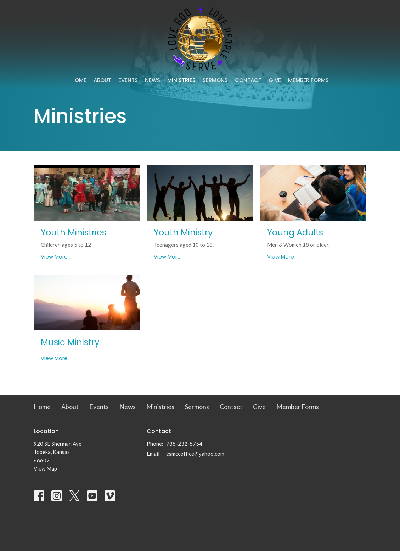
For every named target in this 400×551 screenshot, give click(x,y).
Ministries (181, 80)
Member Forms (308, 80)
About (102, 80)
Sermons (215, 80)
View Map (45, 468)
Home (78, 80)
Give (275, 80)
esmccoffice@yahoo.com (195, 453)
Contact (248, 80)
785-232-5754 (184, 444)
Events (128, 80)
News (152, 80)
